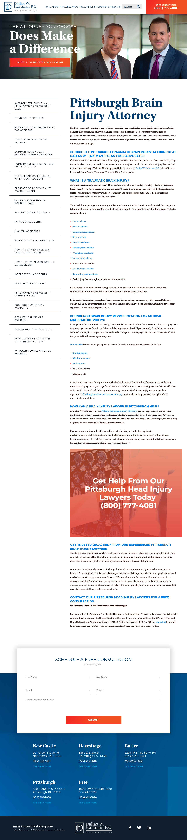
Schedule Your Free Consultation (40, 62)
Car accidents (79, 221)
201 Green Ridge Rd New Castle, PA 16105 (47, 754)
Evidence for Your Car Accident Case (30, 201)
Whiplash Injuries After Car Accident (33, 352)
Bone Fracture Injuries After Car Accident (35, 129)
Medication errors (81, 358)
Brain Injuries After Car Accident (31, 141)
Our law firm (76, 344)
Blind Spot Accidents (29, 118)
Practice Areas (70, 7)
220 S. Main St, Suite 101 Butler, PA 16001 (140, 754)
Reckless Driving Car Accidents (29, 318)
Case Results (88, 7)
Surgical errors (80, 352)
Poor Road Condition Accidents (29, 306)
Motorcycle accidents (83, 247)
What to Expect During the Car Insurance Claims (33, 340)
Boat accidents (80, 226)
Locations (103, 7)
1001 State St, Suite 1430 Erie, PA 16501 (95, 790)
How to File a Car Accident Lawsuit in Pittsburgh (33, 251)
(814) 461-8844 (88, 797)
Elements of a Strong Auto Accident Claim (33, 189)
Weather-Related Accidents (34, 329)
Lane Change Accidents (30, 283)
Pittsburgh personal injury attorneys (119, 410)
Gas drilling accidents (83, 268)
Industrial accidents (82, 258)
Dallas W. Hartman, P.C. (148, 168)
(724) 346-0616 (88, 761)
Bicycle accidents (81, 242)
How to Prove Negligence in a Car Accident (35, 263)
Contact (116, 7)
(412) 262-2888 (42, 797)
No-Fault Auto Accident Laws (34, 240)
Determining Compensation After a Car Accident (33, 177)
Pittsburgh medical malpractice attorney (102, 394)
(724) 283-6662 (133, 761)
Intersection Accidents (31, 274)
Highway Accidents (27, 231)
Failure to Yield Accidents (33, 212)
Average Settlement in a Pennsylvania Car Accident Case (33, 106)
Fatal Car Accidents (28, 222)
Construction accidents (84, 231)
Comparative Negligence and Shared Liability (34, 165)
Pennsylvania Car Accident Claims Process (33, 294)
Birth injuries (79, 363)
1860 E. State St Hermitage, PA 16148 (93, 754)
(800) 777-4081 (166, 8)
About (55, 7)
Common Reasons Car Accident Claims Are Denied (33, 153)
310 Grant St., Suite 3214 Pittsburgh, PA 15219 (49, 790)
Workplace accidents (83, 252)
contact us (161, 621)
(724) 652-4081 (42, 761)
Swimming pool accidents (85, 273)
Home (48, 7)
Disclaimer (61, 830)
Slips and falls (79, 237)
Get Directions (42, 766)
